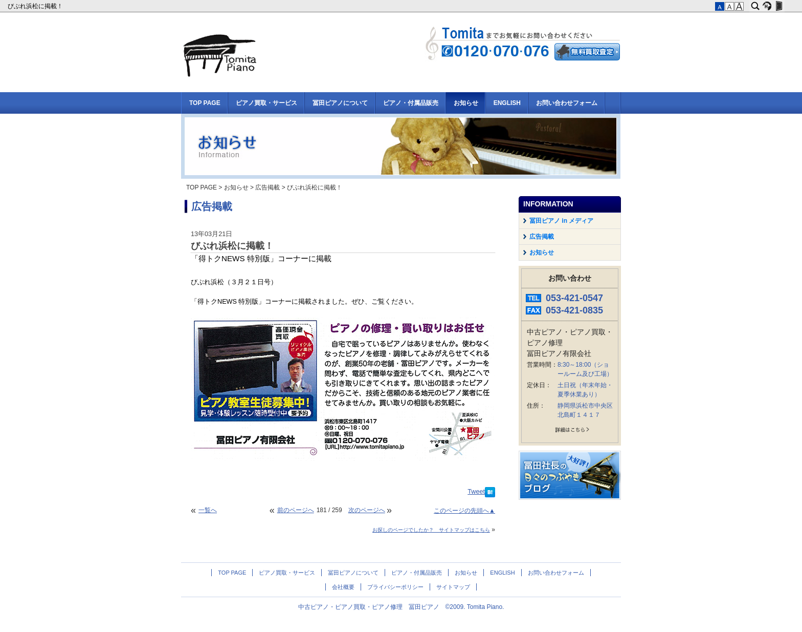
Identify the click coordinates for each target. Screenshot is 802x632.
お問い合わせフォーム (566, 103)
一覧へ (207, 510)
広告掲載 (267, 187)
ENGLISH (507, 103)
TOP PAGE (204, 103)
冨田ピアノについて (340, 103)
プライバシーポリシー (395, 587)
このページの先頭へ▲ (464, 510)
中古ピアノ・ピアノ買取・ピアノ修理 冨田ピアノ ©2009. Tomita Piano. (401, 606)
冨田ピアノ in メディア (561, 220)
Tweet (476, 491)
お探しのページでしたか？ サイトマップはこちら (431, 530)
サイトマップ (453, 587)
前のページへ (295, 510)
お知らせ (466, 103)
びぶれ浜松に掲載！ (36, 6)
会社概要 (343, 587)
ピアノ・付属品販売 (410, 103)
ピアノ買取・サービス (266, 103)
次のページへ (366, 510)
